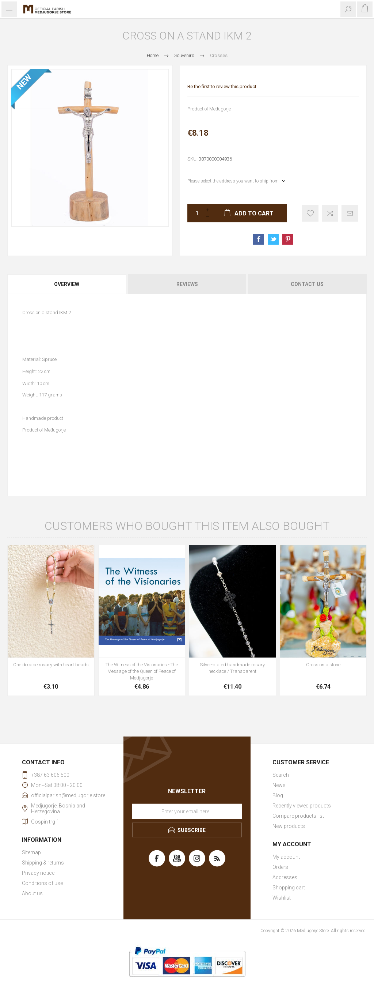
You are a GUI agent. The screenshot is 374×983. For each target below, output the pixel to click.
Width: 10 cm (35, 383)
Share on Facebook (258, 239)
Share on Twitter (273, 239)
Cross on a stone (323, 664)
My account (286, 857)
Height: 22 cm (36, 371)
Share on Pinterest (287, 239)
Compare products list (298, 816)
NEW (24, 82)
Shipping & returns (43, 863)
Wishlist (281, 898)
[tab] (67, 284)
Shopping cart (288, 887)
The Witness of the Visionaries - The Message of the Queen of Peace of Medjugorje (142, 671)
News (279, 785)
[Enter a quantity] (194, 213)
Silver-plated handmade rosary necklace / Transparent (232, 668)
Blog (277, 795)
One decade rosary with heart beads (51, 664)
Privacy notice (38, 873)
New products (288, 826)
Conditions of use (42, 883)
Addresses (284, 877)
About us (32, 893)
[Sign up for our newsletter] (187, 811)
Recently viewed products (301, 806)
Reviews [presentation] (187, 284)
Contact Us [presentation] (307, 284)
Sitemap (31, 852)
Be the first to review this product (221, 86)
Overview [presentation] (66, 284)
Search (280, 775)
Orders (280, 867)
